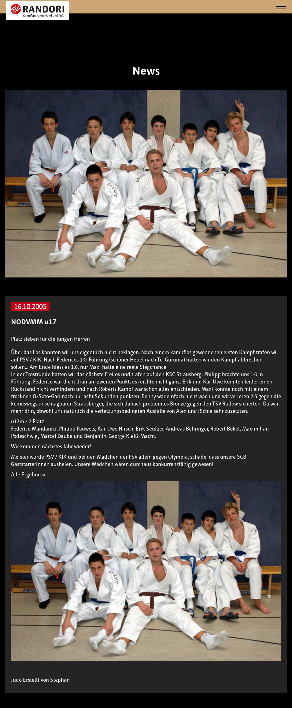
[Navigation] (281, 7)
